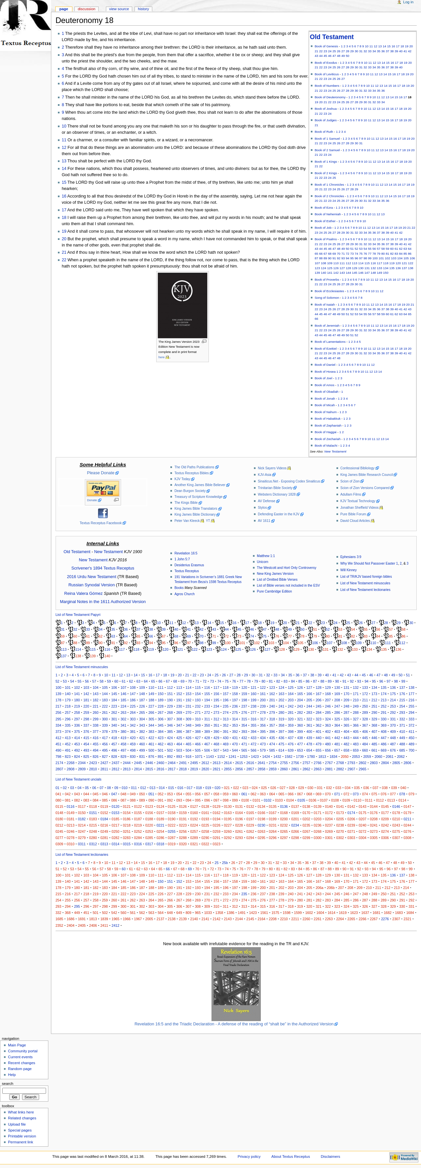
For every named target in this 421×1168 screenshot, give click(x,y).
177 (411, 694)
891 (160, 757)
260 (96, 712)
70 (338, 253)
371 (402, 725)
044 (86, 794)
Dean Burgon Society (190, 491)
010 (125, 788)
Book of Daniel (325, 364)
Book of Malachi (326, 445)
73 (352, 253)
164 (291, 694)
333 (411, 719)
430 (226, 738)
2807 (59, 769)
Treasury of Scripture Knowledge (198, 497)
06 (94, 788)
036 (366, 788)
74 (356, 253)
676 (393, 750)
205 (309, 700)
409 (393, 732)
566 (254, 750)
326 (346, 719)
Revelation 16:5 (185, 553)
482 (346, 744)
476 (291, 744)
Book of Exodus (326, 62)
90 (330, 258)
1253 (244, 757)
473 (263, 744)
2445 (138, 763)
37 (387, 51)
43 (316, 56)
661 (374, 750)
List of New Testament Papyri (78, 615)
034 (348, 788)
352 (226, 725)
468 (216, 744)
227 (151, 706)
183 (105, 700)
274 (226, 712)
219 (77, 706)
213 (383, 700)
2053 (356, 757)
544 (235, 750)
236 (235, 706)
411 (411, 732)
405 (356, 732)
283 (309, 712)
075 (374, 794)
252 (383, 706)
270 (188, 712)
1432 (277, 757)
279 (272, 712)
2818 (183, 769)
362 (319, 725)
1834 (333, 757)
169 (337, 694)
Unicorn (262, 562)
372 (411, 725)
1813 (322, 757)
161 (263, 694)
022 (236, 788)
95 (352, 258)
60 (392, 248)
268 (170, 712)
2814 (138, 769)
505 (198, 750)
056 (198, 794)
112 (348, 263)
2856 (239, 769)
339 (105, 725)
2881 (329, 769)
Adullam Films (350, 494)
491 (68, 750)
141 (329, 272)
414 (77, 738)
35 (379, 51)
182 (96, 700)
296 (68, 719)
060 (235, 794)
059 (226, 794)
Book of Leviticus (327, 74)
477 (300, 744)
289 (365, 712)
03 (72, 788)
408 (383, 732)
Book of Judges (326, 120)
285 (328, 712)
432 (244, 738)
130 (360, 268)
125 (329, 268)
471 (244, 744)
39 (396, 51)
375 (77, 732)
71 (343, 253)
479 (319, 744)
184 (114, 700)
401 (319, 732)
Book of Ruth (324, 131)
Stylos (262, 507)
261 (105, 712)
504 (188, 750)
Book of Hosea (325, 371)
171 (356, 694)
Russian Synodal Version (91, 585)
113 (354, 263)
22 (321, 51)
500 (151, 750)
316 (254, 719)
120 (398, 263)
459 (133, 744)
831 (142, 757)
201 (272, 700)
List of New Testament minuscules (365, 583)
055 (188, 794)
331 (393, 719)
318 (272, 719)
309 (188, 719)
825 (86, 757)
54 (365, 248)
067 (300, 794)
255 (411, 706)
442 (337, 738)
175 (393, 694)
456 (105, 744)
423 (160, 738)
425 (179, 738)
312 (216, 719)
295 (59, 719)
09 (116, 788)
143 (342, 272)
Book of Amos (324, 385)
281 (291, 712)
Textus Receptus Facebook (101, 523)
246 (328, 706)
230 (179, 706)
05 (87, 788)
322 (309, 719)
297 (77, 719)
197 (235, 700)
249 (356, 706)
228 (160, 706)
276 (244, 712)
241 (282, 706)
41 (405, 51)
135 (392, 268)
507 (216, 750)
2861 (295, 769)
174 (383, 694)
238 (254, 706)
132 (373, 268)
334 (59, 725)
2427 (104, 763)
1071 (199, 757)
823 (68, 757)
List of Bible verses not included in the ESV (288, 585)
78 (374, 253)
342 (133, 725)
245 (319, 706)
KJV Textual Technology (357, 501)
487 (393, 744)
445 (365, 738)
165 (300, 694)
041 (59, 794)
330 (383, 719)
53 (361, 248)
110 (335, 263)
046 (105, 794)
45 (325, 56)
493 (86, 750)
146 (360, 272)
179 (68, 700)
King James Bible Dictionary (194, 514)
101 (381, 258)
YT (208, 521)
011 (134, 788)
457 (114, 744)
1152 (221, 757)
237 (244, 706)
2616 (250, 763)
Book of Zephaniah (328, 425)
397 (282, 732)
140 (323, 272)
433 (254, 738)
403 (337, 732)
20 (411, 46)
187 (142, 700)
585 (272, 750)
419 (123, 738)
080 (59, 800)
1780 (311, 757)
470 (235, 744)
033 (338, 788)
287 (346, 712)
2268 (71, 763)
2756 (295, 763)
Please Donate (100, 473)
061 (244, 794)
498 (133, 750)
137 (404, 268)
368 (374, 725)
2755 (284, 763)
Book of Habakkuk (328, 418)
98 (365, 258)
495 (105, 750)
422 (151, 738)
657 (337, 750)
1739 (300, 757)
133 (379, 268)
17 (398, 46)
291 (383, 712)
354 (244, 725)
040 (404, 788)
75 (361, 253)
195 (216, 700)
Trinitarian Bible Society (275, 488)
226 (142, 706)
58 (383, 248)
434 (263, 738)
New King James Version (275, 573)
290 (374, 712)
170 (346, 694)
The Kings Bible (185, 502)
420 (133, 738)
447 (383, 738)
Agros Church (184, 594)
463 (170, 744)
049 (133, 794)
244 (309, 706)
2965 (362, 769)
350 (207, 725)
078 (402, 794)
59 (387, 248)
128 (348, 268)
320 (291, 719)
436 (282, 738)
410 (402, 732)
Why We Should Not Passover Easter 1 (369, 563)
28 (347, 51)
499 (142, 750)
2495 (194, 763)
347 (179, 725)
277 (254, 712)
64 (409, 248)
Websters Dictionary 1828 (277, 494)
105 (406, 258)
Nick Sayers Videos (272, 468)
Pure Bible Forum (353, 514)
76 (365, 253)
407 (374, 732)
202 (282, 700)
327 (356, 719)
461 (151, 744)
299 (96, 719)
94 (347, 258)
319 (282, 719)
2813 (127, 769)
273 (216, 712)
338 (96, 725)
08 (109, 788)
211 (365, 700)
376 (86, 732)
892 (170, 757)
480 (328, 744)
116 (373, 263)
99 (370, 258)
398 (291, 732)
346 (170, 725)
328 (365, 719)
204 (300, 700)
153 (188, 694)
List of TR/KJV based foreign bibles (366, 576)
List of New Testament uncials (79, 779)
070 (328, 794)
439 (309, 738)
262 (114, 712)
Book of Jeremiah (327, 325)
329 (374, 719)
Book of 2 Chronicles (329, 196)
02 (65, 788)
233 (207, 706)
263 (123, 712)
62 (401, 248)
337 (86, 725)
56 (374, 248)
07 (102, 788)
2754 (273, 763)
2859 (273, 769)
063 (263, 794)
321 (300, 719)
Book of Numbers (327, 85)
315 (244, 719)
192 (188, 700)
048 (123, 794)
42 (409, 51)
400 (309, 732)
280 (282, 712)
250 (365, 706)
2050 (345, 757)
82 (392, 253)
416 (96, 738)
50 (347, 56)
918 (188, 757)
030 (310, 788)
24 (330, 51)
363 (328, 725)
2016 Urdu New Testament (91, 576)
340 (114, 725)
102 (387, 258)
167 (319, 694)
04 (80, 788)
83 (396, 253)
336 (77, 725)
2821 (217, 769)
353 (235, 725)
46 (330, 56)
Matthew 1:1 (266, 556)
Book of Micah (325, 405)
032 (329, 788)
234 (216, 706)
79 (379, 253)
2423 (93, 763)
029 (301, 788)
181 (86, 700)
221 (96, 706)
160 (254, 694)
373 (59, 732)
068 (309, 794)
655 (319, 750)
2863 (318, 769)
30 (356, 51)
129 (354, 268)
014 (162, 788)
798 (59, 757)
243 (300, 706)
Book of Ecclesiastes (329, 291)
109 (329, 263)
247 (337, 706)
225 (133, 706)
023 (245, 788)
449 (402, 738)
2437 (115, 763)
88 (321, 258)
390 (216, 732)
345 (160, 725)
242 (291, 706)
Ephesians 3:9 (350, 557)
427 (198, 738)
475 (282, 744)
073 (356, 794)
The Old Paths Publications (194, 467)
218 (68, 706)
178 (59, 700)
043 (77, 794)
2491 (183, 763)
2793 (351, 763)
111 (342, 263)
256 (59, 712)
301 (114, 719)
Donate (92, 500)
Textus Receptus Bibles (191, 473)
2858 (261, 769)
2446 (149, 763)
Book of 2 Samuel (327, 150)
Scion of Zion (350, 481)
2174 (59, 763)
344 (151, 725)
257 (68, 712)
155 (207, 694)
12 (375, 46)
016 (181, 788)
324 (328, 719)
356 (263, 725)
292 (393, 712)
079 (411, 794)
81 (387, 253)
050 (142, 794)
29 (352, 51)
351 (216, 725)
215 (402, 700)
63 (405, 248)
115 (367, 263)
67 (325, 253)
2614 (228, 763)
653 (300, 750)
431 (235, 738)
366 (356, 725)
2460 (160, 763)
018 (199, 788)
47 (334, 56)
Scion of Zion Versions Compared (365, 488)
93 (343, 258)
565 (244, 750)
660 (365, 750)
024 (255, 788)
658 (346, 750)
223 (114, 706)
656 (328, 750)
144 (348, 272)
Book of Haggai (325, 432)
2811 (104, 769)
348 (188, 725)
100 (375, 258)
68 (330, 253)
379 (114, 732)
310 (198, 719)
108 (323, 263)
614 (282, 750)
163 (282, 694)
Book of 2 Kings (326, 173)
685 (402, 750)
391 (226, 732)
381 (133, 732)
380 (123, 732)
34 (374, 51)
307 (170, 719)
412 (59, 738)
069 (319, 794)
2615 (239, 763)
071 (337, 794)
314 (235, 719)
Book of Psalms (326, 239)
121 (404, 263)
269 (179, 712)
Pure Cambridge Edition (274, 591)
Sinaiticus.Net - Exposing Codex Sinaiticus (289, 481)
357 (272, 725)
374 (68, 732)
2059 (367, 757)
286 (337, 712)
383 (151, 732)
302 (123, 719)
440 (319, 738)
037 (376, 788)
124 (323, 268)
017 (190, 788)
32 (365, 51)
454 (86, 744)
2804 (385, 763)
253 (393, 706)
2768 (340, 763)
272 (207, 712)
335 (68, 725)
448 (393, 738)
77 (370, 253)
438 (300, 738)
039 (394, 788)
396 (272, 732)
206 (319, 700)
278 (263, 712)
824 (77, 757)
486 (383, 744)
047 (114, 794)
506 (207, 750)
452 (68, 744)
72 (347, 253)
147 (367, 272)
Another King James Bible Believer (199, 485)
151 (170, 694)
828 (114, 757)
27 (343, 51)
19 (407, 46)
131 (367, 268)
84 (401, 253)
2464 (172, 763)
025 (264, 788)
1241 (232, 757)
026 (273, 788)
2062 (401, 757)
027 (282, 788)
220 (86, 706)
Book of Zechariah (328, 439)
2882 (340, 769)
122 (410, 263)
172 (365, 694)
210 (356, 700)
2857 (250, 769)
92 (338, 258)
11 (371, 46)
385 (170, 732)
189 (160, 700)
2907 (351, 769)
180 (77, 700)
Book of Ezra (324, 207)
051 (151, 794)
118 (385, 263)
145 (354, 272)
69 (334, 253)
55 (370, 248)
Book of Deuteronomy (330, 97)
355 (254, 725)
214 (393, 700)
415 (86, 738)
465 (188, 744)
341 (123, 725)
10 (366, 46)
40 (401, 51)
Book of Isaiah (325, 304)
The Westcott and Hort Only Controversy (286, 568)
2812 (115, 769)
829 (123, 757)
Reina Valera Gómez (83, 593)
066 (291, 794)
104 (400, 258)
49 (343, 56)
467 (207, 744)
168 (328, 694)
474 (272, 744)
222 (105, 706)
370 (393, 725)
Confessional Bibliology (357, 468)
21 (316, 51)
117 (379, 263)
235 (226, 706)
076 (383, 794)
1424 (266, 757)
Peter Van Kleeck (187, 521)
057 (207, 794)
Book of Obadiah (326, 391)
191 (179, 700)
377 (96, 732)
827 (105, 757)
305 (151, 719)
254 (402, 706)
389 (207, 732)
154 (198, 694)
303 (133, 719)
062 (254, 794)
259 (86, 712)
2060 (379, 757)
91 (334, 258)
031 (320, 788)
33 (370, 51)
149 (379, 272)
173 (374, 694)
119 (392, 263)
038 (385, 788)
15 (389, 46)
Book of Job (323, 227)
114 (360, 263)
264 (133, 712)
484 (365, 744)
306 (160, 719)
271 (198, 712)
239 (263, 706)
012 (143, 788)
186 (133, 700)
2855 (228, 769)
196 (226, 700)
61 (396, 248)
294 (411, 712)
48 (338, 56)
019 (208, 788)
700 (411, 750)
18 (402, 46)
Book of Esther (325, 221)
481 (337, 744)
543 (226, 750)
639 (291, 750)
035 (357, 788)
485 (374, 744)
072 (346, 794)
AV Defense (266, 501)
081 (68, 800)
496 (114, 750)
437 (291, 738)
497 (123, 750)
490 (59, 750)
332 (402, 719)
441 (328, 738)
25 (334, 51)
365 (346, 725)
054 (179, 794)
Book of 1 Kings (326, 161)
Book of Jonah (325, 398)
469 (226, 744)
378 (105, 732)
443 (346, 738)
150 (385, 272)
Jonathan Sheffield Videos (359, 507)
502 (170, 750)
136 (398, 268)
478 (309, 744)
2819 (194, 769)
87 (316, 258)
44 (321, 56)
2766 (318, 763)
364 (337, 725)
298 (86, 719)
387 (188, 732)
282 (300, 712)
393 (244, 732)
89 (325, 258)
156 (216, 694)
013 (153, 788)
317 (263, 719)
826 (96, 757)
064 (272, 794)
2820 (205, 769)
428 (207, 738)
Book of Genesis (326, 46)
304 (142, 719)
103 (393, 258)
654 (309, 750)
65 (316, 253)
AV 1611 (264, 521)
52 (356, 248)
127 (342, 268)
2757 (306, 763)
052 (160, 794)
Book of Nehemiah (328, 214)
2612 (205, 763)
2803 (374, 763)
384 (160, 732)
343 (142, 725)
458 (123, 744)
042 (68, 794)
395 (263, 732)
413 (68, 738)
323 (319, 719)
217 (59, 706)
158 (235, 694)
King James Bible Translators (195, 508)
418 (114, 738)
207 (328, 700)
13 (380, 46)
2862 (306, 769)
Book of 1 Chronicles (329, 184)
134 (385, 268)
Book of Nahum (326, 412)
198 (244, 700)
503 (179, 750)
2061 (390, 757)
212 (374, 700)
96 (356, 258)
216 (411, 700)
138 (410, 268)
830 (133, 757)
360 (300, 725)
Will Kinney (348, 570)
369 (383, 725)
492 (77, 750)
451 (59, 744)
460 (142, 744)
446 (374, 738)
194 (207, 700)
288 (356, 712)
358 (282, 725)
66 (321, 253)
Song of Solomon (327, 297)
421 (142, 738)
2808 (71, 769)
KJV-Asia (264, 475)
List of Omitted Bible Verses (277, 579)
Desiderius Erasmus (189, 565)
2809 (82, 769)
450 (411, 738)
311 (207, 719)
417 (105, 738)
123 (317, 268)
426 (188, 738)
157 (226, 694)
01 (58, 788)
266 (151, 712)
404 (346, 732)
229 (170, 706)
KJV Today (182, 479)
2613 (217, 763)
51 (352, 248)
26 (338, 51)
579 (263, 750)
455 (96, 744)
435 (272, 738)
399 (300, 732)
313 (226, 719)
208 (337, 700)
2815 (149, 769)
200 (263, 700)
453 (77, 744)
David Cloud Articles (355, 521)
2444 (127, 763)
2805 (396, 763)
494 (96, 750)
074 (365, 794)
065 (282, 794)
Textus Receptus (186, 571)
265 (142, 712)
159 (244, 694)
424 (170, 738)
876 (151, 757)
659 (356, 750)
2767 (329, 763)
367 (365, 725)
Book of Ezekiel (326, 348)
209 (346, 700)
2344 (82, 763)
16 (393, 46)
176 (402, 694)
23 (325, 51)
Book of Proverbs (327, 279)
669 (383, 750)
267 (160, 712)
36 (383, 51)
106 (412, 258)
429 (216, 738)
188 (151, 700)
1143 (210, 757)
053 (170, 794)
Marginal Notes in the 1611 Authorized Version (103, 601)
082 (77, 800)
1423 (255, 757)
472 (254, 744)
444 (356, 738)
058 (216, 794)
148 (373, 272)
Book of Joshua (326, 108)
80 (383, 253)
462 (160, 744)
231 (188, 706)
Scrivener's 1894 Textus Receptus (102, 568)
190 (170, 700)
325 (337, 719)
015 (171, 788)
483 (356, 744)
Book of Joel (323, 378)
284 (319, 712)
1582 (289, 757)
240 (272, 706)
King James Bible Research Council (366, 475)
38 (392, 51)
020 (218, 788)
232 (198, 706)
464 (179, 744)
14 (384, 46)
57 (379, 248)
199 (254, 700)
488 (402, 744)
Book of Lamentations (330, 341)
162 (272, 694)
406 (365, 732)
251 (374, 706)
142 (335, 272)
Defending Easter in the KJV (278, 514)
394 (254, 732)
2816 (160, 769)
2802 (362, 763)
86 (409, 253)
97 (361, 258)
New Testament (335, 451)
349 (198, 725)
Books (179, 588)
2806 (407, 763)
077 (393, 794)
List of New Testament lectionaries (365, 590)
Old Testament (332, 36)
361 (309, 725)
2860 (284, 769)
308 (179, 719)
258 (77, 712)
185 (123, 700)
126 (335, 268)
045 (96, 794)
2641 (261, 763)
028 (292, 788)
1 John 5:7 (182, 559)
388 (198, 732)
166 (309, 694)
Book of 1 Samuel (327, 138)
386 (179, 732)
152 (179, 694)
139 (317, 272)
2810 (93, 769)
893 (179, 757)
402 (328, 732)
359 (291, 725)
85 (405, 253)
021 (227, 788)
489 (411, 744)
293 (402, 712)
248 (346, 706)
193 (198, 700)
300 (105, 719)
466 (198, 744)
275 (235, 712)
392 (235, 732)
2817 (172, 769)
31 (361, 51)
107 (317, 263)
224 (123, 706)
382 (142, 732)
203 (291, 700)
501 (160, 750)
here (162, 357)
